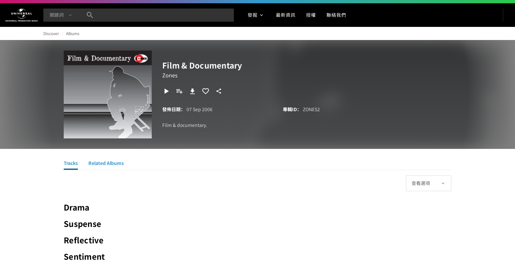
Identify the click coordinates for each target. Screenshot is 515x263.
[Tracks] (71, 164)
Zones (169, 75)
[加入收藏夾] (206, 91)
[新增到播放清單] (179, 91)
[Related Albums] (106, 164)
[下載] (192, 91)
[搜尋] (90, 15)
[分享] (219, 91)
